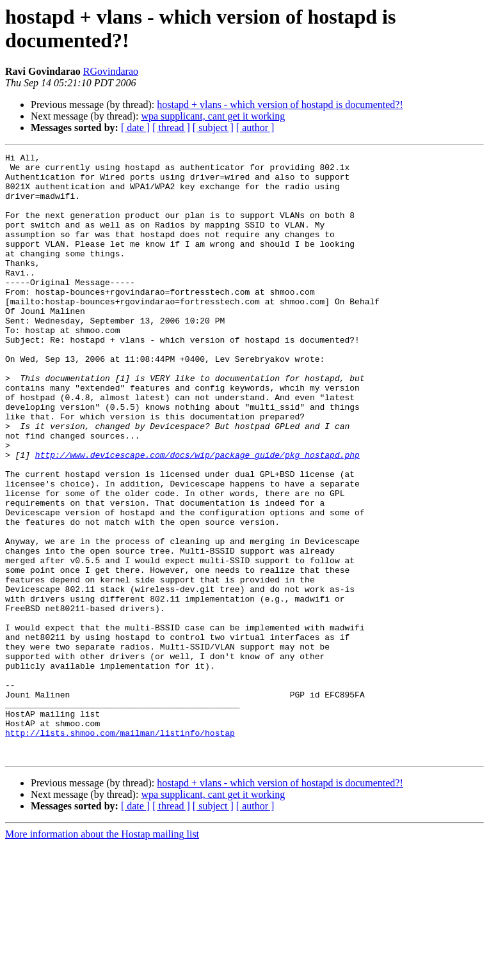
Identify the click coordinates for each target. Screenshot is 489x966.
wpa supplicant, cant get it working (213, 116)
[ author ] (255, 127)
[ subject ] (213, 127)
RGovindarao (110, 71)
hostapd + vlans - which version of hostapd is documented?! (280, 104)
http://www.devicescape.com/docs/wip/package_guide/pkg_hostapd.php (197, 516)
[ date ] (135, 127)
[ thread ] (171, 127)
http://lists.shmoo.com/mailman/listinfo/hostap (120, 849)
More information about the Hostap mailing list (102, 954)
